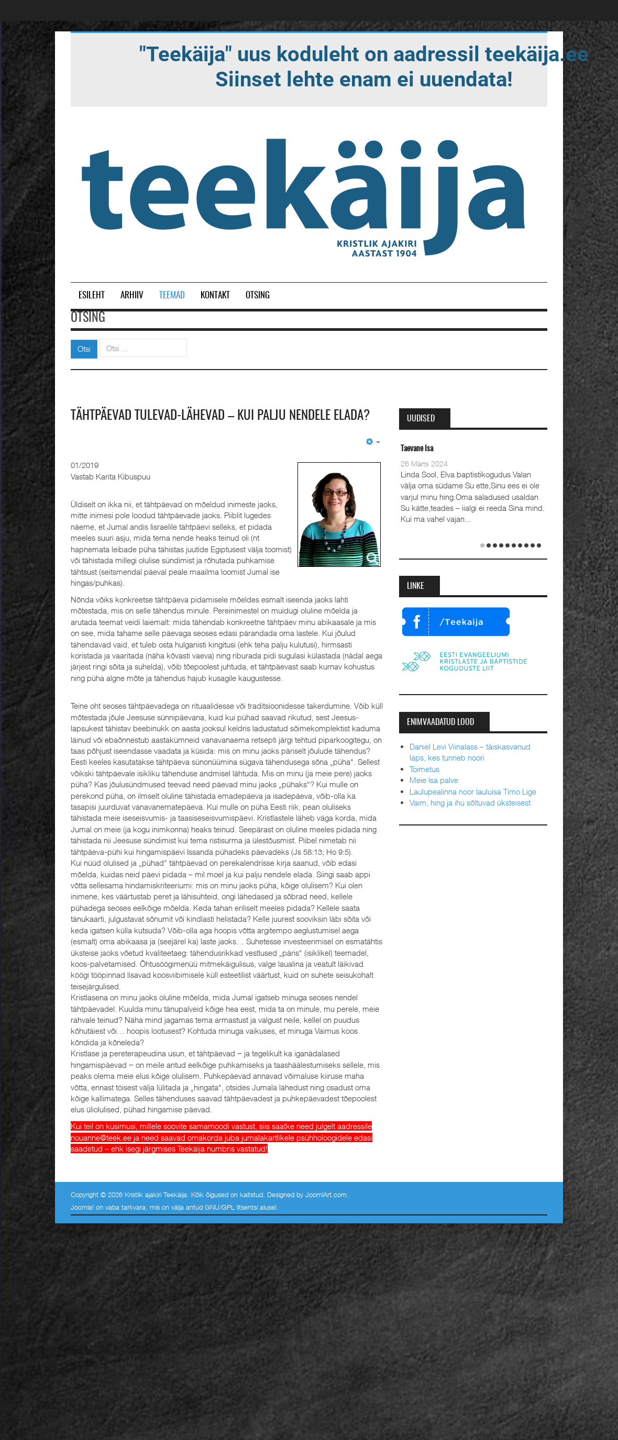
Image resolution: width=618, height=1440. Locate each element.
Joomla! (82, 1222)
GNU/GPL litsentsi (231, 1222)
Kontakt (215, 295)
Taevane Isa (417, 449)
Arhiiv (132, 295)
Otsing (258, 295)
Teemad (172, 295)
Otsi (84, 348)
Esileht (92, 295)
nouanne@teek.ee (101, 1152)
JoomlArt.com (326, 1209)
